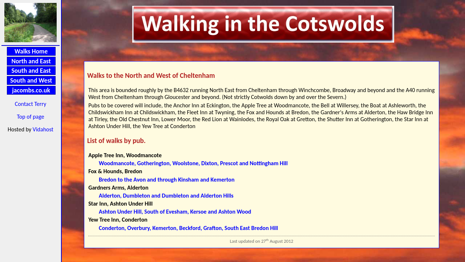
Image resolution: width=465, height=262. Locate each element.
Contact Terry (30, 103)
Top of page (30, 116)
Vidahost (43, 129)
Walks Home (31, 51)
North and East (30, 61)
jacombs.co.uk (31, 90)
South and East (31, 71)
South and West (31, 80)
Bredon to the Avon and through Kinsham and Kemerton (166, 179)
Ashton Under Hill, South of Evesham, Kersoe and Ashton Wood (175, 211)
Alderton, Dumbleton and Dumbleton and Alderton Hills (166, 195)
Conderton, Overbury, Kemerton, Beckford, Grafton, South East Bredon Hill (188, 228)
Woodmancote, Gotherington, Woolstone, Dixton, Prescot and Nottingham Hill (193, 163)
